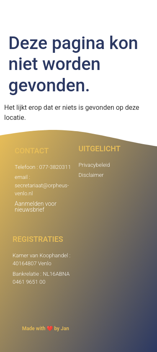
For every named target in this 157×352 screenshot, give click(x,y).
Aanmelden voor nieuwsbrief (36, 206)
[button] (146, 15)
